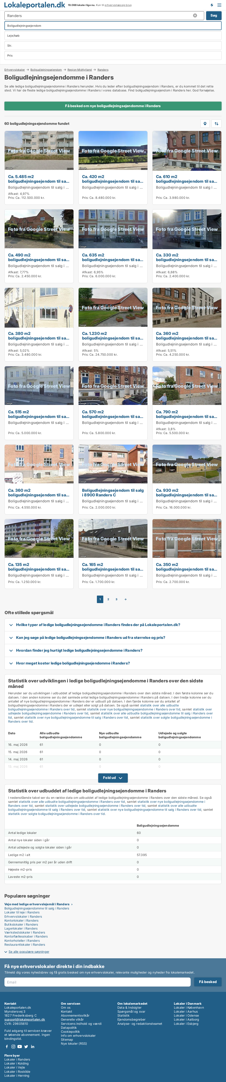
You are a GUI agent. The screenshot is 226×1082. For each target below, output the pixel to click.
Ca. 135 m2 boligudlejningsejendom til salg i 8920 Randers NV (39, 569)
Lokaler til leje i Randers (22, 912)
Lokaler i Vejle (14, 1067)
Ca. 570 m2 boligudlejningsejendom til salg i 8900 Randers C (112, 416)
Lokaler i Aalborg (186, 1019)
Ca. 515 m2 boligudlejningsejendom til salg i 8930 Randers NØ (39, 416)
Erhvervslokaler (14, 69)
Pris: (11, 197)
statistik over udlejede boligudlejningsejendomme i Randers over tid (95, 805)
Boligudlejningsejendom (46, 69)
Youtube (19, 1046)
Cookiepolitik (70, 1031)
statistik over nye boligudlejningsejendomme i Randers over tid (133, 709)
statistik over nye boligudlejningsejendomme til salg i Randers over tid (76, 717)
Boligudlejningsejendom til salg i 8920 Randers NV (52, 187)
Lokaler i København (189, 1007)
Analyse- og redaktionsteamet (139, 1023)
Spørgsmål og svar (131, 1011)
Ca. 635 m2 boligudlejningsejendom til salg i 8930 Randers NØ (112, 259)
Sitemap (67, 1039)
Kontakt (66, 1011)
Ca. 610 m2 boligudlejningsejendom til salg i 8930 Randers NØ (186, 181)
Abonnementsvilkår (75, 1015)
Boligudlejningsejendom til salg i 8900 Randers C (51, 344)
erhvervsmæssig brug (118, 5)
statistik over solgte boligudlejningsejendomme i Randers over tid (56, 814)
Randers (103, 69)
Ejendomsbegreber (131, 1019)
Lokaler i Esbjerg (186, 1023)
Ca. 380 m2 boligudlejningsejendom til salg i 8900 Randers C (39, 338)
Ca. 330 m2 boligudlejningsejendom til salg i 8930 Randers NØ (186, 259)
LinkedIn (32, 1046)
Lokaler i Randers (17, 1059)
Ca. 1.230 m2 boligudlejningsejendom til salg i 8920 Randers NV (112, 338)
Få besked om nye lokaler (211, 5)
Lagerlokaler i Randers (21, 928)
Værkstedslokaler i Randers (24, 932)
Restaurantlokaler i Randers (24, 944)
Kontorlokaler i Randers (21, 920)
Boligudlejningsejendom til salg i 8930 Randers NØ (52, 266)
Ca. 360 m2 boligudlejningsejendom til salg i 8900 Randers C (186, 338)
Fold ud (109, 777)
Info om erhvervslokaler (78, 1035)
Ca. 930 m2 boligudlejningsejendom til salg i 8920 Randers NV (186, 495)
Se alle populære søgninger (29, 951)
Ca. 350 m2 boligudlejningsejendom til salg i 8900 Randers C (186, 569)
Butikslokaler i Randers (21, 924)
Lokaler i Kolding (16, 1063)
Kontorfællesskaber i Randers (26, 936)
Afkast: (13, 194)
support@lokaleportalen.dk (24, 1019)
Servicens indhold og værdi (81, 1023)
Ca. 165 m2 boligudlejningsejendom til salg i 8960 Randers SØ (112, 569)
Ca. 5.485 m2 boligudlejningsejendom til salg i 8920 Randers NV (39, 181)
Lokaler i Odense (186, 1015)
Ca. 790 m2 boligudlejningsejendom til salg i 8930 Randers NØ (186, 416)
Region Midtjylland (80, 69)
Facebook (6, 1046)
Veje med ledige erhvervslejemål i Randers (37, 904)
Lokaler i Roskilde (17, 1071)
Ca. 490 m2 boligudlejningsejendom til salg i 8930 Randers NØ (39, 259)
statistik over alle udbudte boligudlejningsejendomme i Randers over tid (72, 801)
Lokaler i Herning (16, 1075)
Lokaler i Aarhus (186, 1011)
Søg (214, 15)
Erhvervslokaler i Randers (23, 916)
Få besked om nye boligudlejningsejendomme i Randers (113, 106)
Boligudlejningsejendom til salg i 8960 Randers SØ (126, 575)
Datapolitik (69, 1027)
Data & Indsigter (129, 1007)
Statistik (123, 1015)
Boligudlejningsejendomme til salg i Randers (36, 908)
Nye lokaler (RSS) (74, 1043)
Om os (65, 1007)
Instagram (13, 1046)
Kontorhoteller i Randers (22, 940)
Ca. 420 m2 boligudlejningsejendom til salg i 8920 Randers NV (112, 181)
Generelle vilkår (72, 1019)
